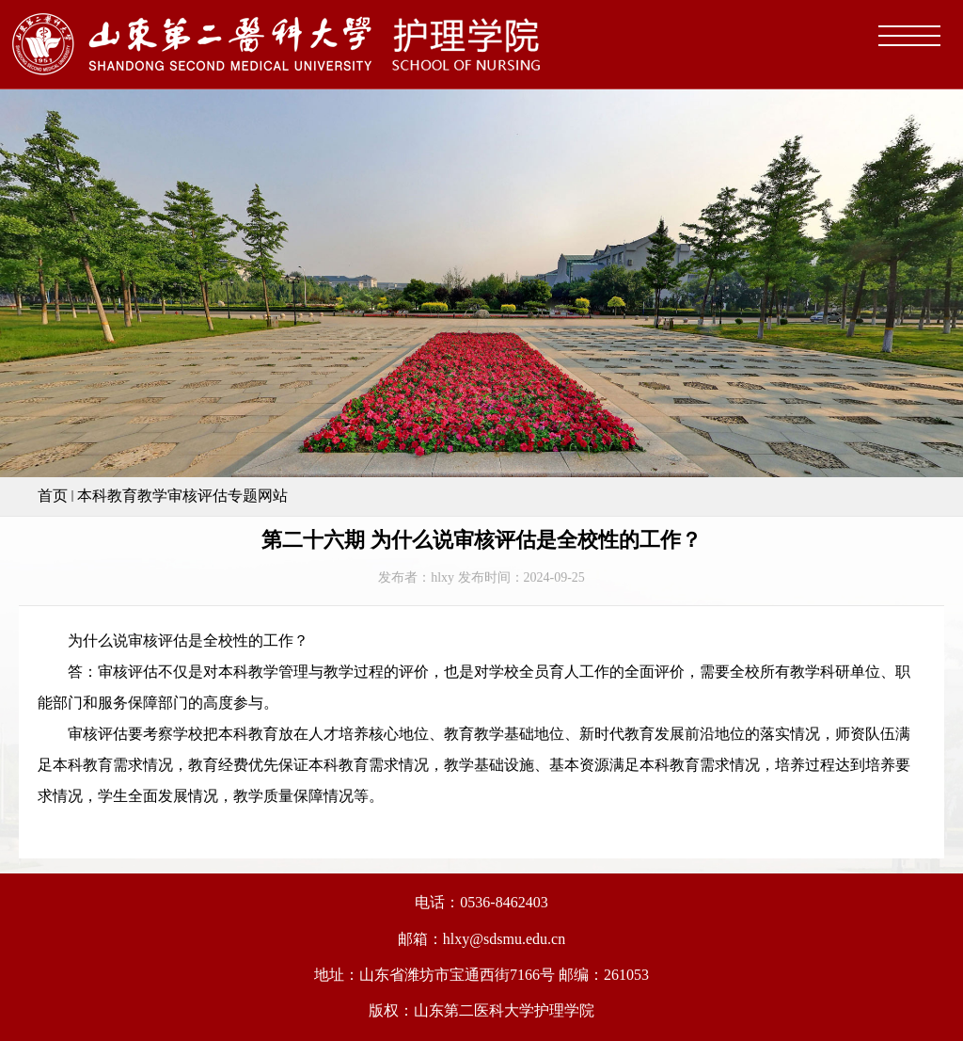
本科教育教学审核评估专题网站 (182, 496)
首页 (53, 496)
